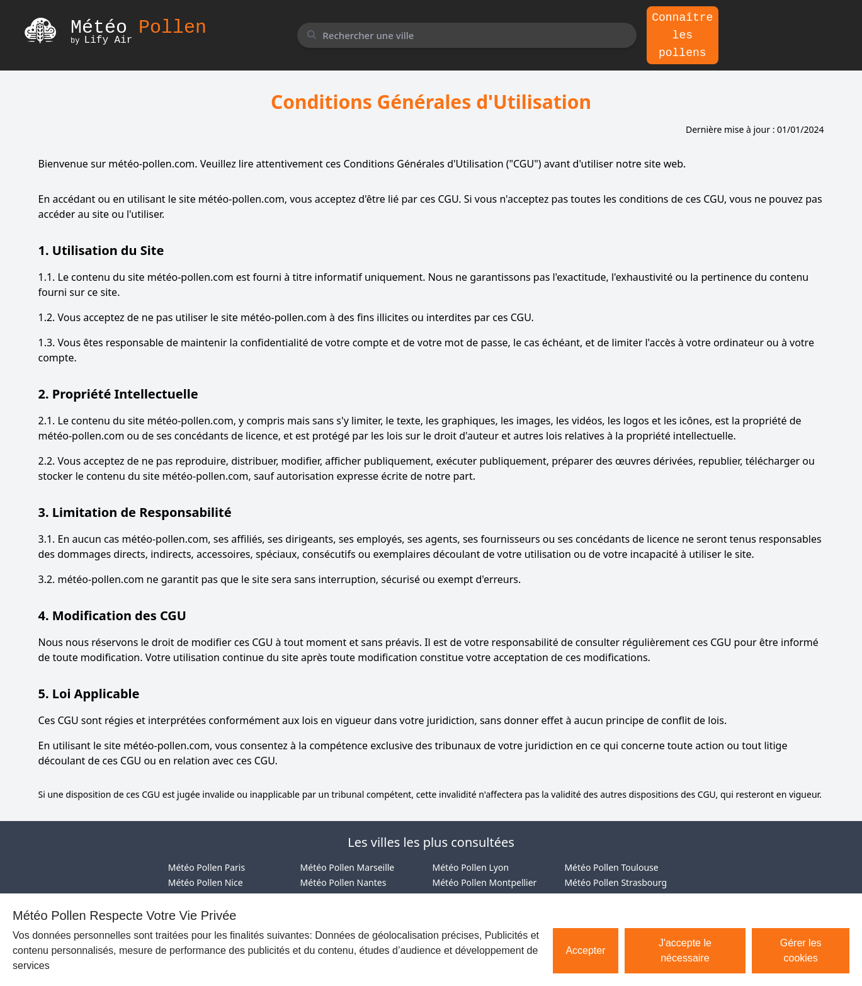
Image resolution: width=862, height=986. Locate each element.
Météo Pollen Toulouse (611, 867)
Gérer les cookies (801, 950)
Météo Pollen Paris (206, 867)
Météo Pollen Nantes (343, 882)
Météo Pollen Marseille (347, 867)
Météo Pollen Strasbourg (615, 882)
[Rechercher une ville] (466, 35)
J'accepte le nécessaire (685, 950)
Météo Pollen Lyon (471, 867)
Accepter (585, 950)
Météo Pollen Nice (205, 882)
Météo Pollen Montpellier (485, 882)
